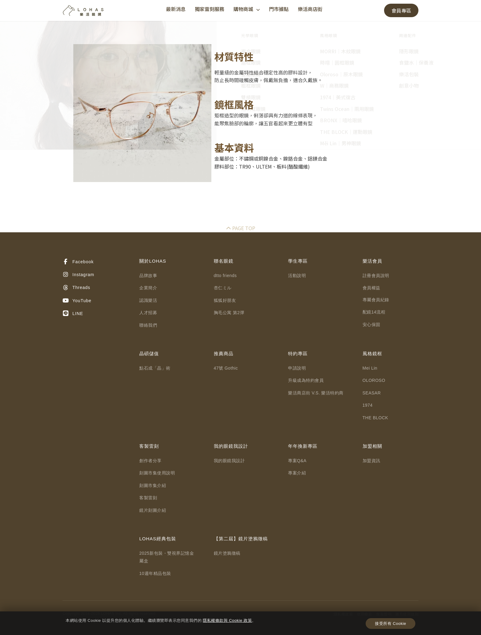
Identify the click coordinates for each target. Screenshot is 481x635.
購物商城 (246, 9)
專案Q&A (297, 460)
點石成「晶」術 (155, 368)
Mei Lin (370, 368)
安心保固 (371, 324)
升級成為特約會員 (306, 380)
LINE (73, 313)
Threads (76, 288)
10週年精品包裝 (155, 573)
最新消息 (176, 9)
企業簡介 (148, 287)
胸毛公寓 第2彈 (229, 312)
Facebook (78, 261)
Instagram (78, 274)
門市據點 (279, 9)
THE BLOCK (375, 417)
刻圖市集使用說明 (157, 472)
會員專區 (401, 10)
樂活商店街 (310, 9)
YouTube (77, 300)
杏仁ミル (223, 287)
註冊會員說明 (376, 275)
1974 (368, 405)
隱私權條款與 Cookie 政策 (227, 620)
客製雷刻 (148, 497)
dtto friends (225, 275)
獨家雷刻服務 (209, 9)
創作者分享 (150, 460)
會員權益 (371, 287)
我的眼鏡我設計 (229, 460)
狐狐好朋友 (225, 300)
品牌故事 (148, 275)
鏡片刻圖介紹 (152, 510)
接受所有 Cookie (390, 623)
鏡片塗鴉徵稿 (227, 553)
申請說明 (297, 368)
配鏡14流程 (374, 312)
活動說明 (297, 275)
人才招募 (148, 312)
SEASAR (372, 392)
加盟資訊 (371, 460)
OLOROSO (374, 380)
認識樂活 (148, 300)
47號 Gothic (226, 368)
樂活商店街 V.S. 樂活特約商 (316, 392)
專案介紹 (297, 472)
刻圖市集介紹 (152, 485)
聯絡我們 (148, 325)
